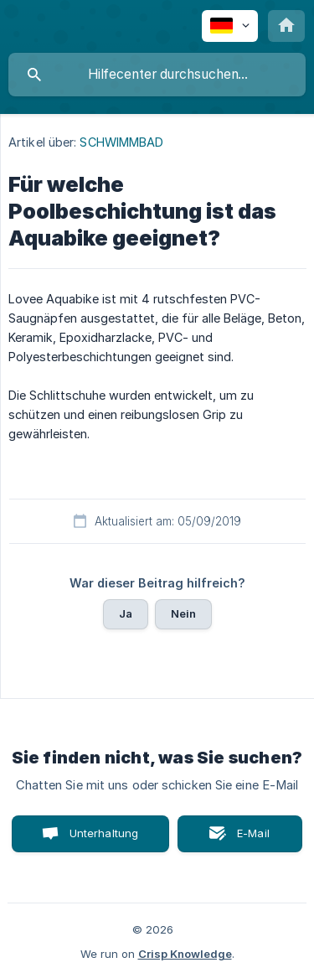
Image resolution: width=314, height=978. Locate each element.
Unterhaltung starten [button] (104, 839)
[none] (230, 26)
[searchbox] (157, 74)
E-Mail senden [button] (244, 839)
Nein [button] (184, 613)
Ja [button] (125, 613)
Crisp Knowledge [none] (185, 953)
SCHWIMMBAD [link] (121, 142)
